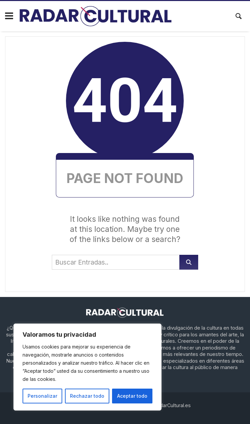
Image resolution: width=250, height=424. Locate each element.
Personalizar (42, 396)
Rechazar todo (87, 396)
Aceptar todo (132, 396)
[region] (87, 367)
